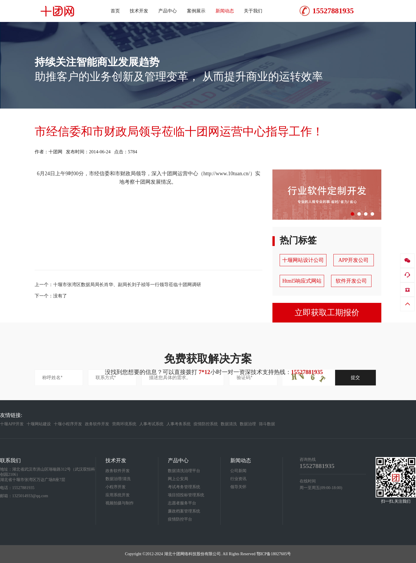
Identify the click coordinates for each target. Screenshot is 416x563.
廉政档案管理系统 (184, 511)
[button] (352, 214)
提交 (355, 377)
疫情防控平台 (180, 519)
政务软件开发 (97, 424)
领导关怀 (238, 487)
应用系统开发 (117, 495)
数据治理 (248, 424)
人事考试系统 (151, 424)
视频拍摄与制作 (119, 503)
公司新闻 (238, 471)
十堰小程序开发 (68, 424)
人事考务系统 (178, 424)
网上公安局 (178, 479)
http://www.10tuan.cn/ (226, 173)
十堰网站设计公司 (303, 260)
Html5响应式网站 (302, 281)
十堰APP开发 (12, 424)
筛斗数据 (267, 424)
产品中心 (178, 460)
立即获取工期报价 (327, 312)
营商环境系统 (124, 424)
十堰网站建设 (39, 424)
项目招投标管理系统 (186, 495)
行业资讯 (238, 479)
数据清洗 (229, 424)
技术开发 (115, 460)
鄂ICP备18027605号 (274, 554)
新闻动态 (240, 460)
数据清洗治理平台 (184, 471)
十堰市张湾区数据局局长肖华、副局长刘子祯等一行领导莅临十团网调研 (127, 284)
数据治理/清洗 (118, 479)
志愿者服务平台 (182, 503)
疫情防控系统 (206, 424)
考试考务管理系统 (184, 487)
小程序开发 (115, 487)
